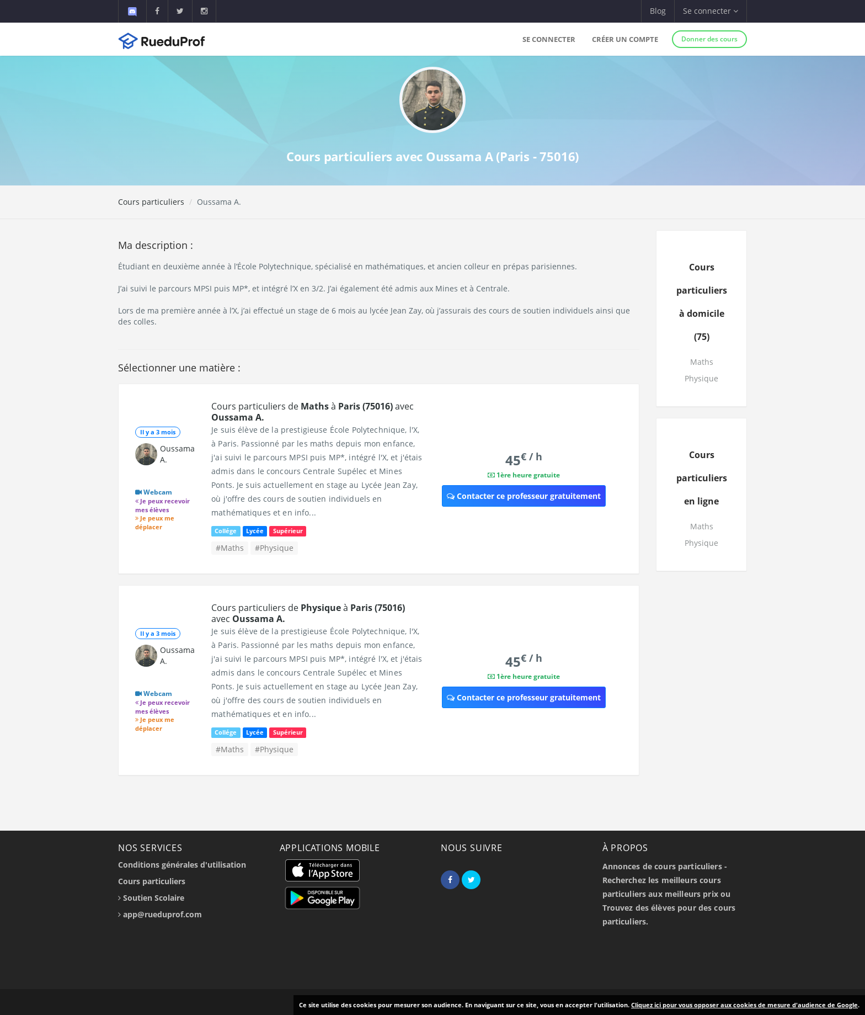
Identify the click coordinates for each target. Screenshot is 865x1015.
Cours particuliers (151, 201)
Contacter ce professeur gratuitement (524, 496)
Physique (701, 378)
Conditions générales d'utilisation (182, 864)
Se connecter (548, 39)
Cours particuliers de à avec (312, 411)
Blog (658, 11)
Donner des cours (709, 39)
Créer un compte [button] (625, 39)
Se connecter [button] (710, 11)
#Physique (274, 548)
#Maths (230, 548)
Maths (701, 362)
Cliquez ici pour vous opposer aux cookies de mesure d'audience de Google (744, 1005)
